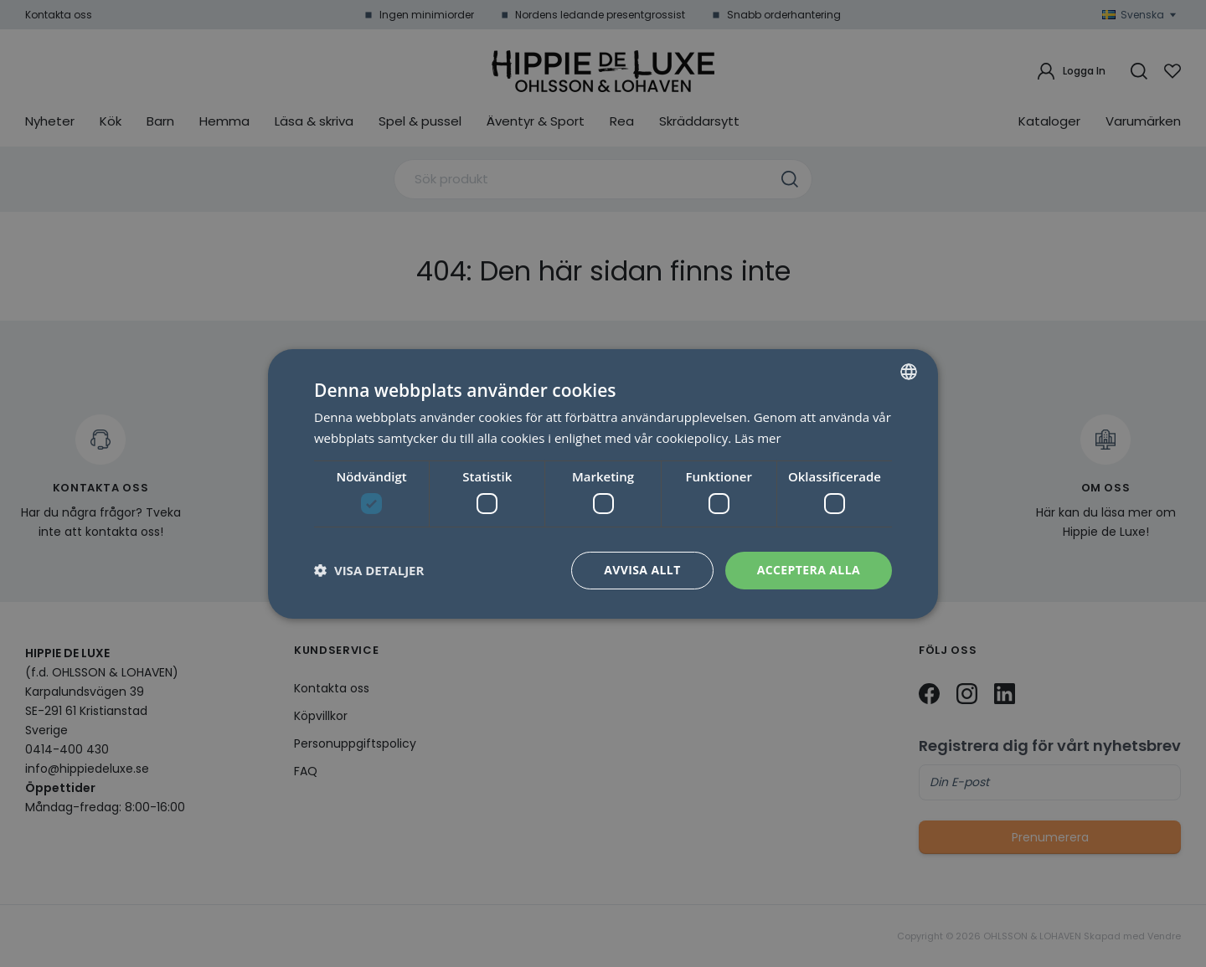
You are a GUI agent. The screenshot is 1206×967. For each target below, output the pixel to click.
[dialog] (603, 483)
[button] (369, 570)
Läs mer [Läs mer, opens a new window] (757, 437)
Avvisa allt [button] (642, 570)
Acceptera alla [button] (808, 570)
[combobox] (908, 371)
